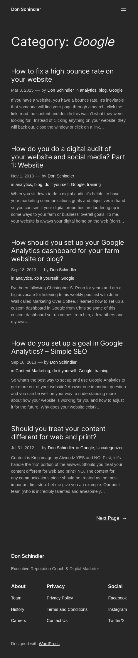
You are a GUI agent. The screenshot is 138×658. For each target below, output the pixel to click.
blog (103, 90)
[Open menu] (123, 9)
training (94, 184)
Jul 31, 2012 (22, 447)
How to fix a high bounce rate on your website (62, 75)
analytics (88, 90)
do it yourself (57, 184)
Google (115, 90)
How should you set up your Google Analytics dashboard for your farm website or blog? (67, 250)
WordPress (49, 643)
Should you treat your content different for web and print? (58, 433)
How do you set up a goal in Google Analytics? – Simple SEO (67, 347)
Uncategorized (110, 447)
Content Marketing (33, 370)
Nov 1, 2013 (22, 176)
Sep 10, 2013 (23, 362)
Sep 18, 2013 (23, 269)
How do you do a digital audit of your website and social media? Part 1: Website (68, 157)
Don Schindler (26, 9)
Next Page (111, 518)
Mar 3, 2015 (22, 90)
